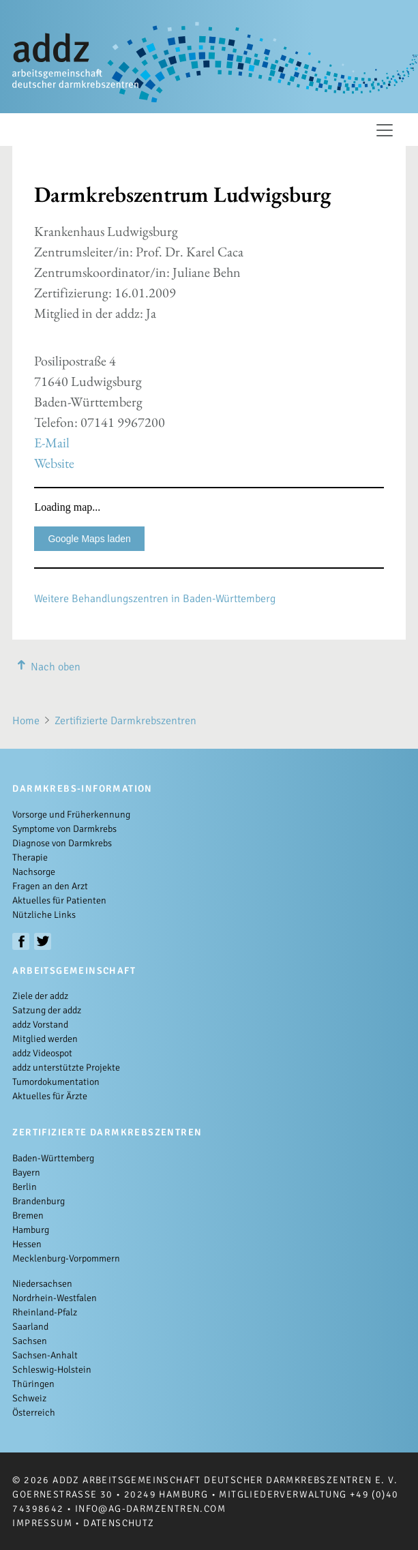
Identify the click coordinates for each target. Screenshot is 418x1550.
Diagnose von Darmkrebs (62, 843)
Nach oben (46, 667)
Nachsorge (33, 872)
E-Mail (52, 442)
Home (26, 721)
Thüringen (33, 1384)
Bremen (28, 1215)
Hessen (27, 1244)
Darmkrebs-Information (82, 788)
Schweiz (29, 1398)
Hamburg (30, 1230)
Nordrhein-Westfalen (54, 1298)
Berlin (24, 1187)
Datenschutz (118, 1523)
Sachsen (29, 1341)
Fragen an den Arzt (50, 886)
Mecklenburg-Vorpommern (66, 1258)
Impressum (42, 1523)
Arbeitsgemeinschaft (74, 971)
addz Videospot (42, 1053)
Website (54, 463)
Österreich (33, 1412)
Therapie (30, 857)
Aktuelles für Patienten (59, 900)
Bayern (26, 1172)
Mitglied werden (45, 1039)
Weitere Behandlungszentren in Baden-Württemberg (154, 599)
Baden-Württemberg (53, 1158)
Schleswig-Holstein (51, 1369)
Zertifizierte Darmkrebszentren (125, 721)
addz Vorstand (40, 1024)
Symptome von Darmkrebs (64, 829)
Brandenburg (38, 1201)
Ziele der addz (40, 996)
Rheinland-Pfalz (44, 1312)
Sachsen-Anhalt (45, 1355)
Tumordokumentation (56, 1082)
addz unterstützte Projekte (66, 1067)
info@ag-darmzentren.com (150, 1509)
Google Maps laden (89, 538)
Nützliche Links (44, 915)
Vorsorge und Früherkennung (71, 814)
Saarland (30, 1326)
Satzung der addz (46, 1010)
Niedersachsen (42, 1284)
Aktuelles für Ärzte (49, 1096)
